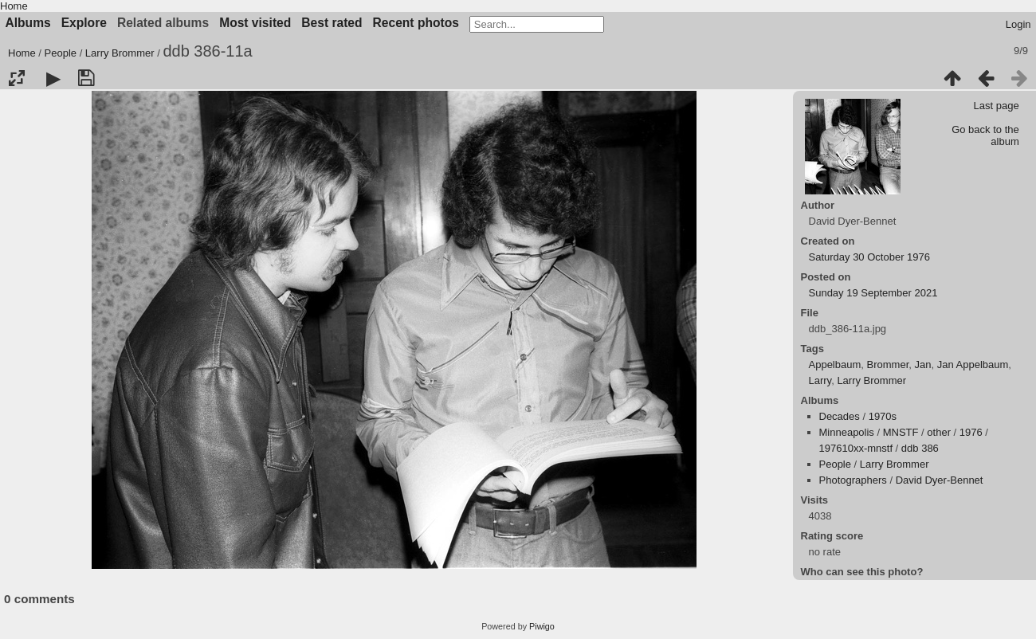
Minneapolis (846, 432)
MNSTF (901, 432)
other (939, 432)
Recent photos (416, 22)
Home (14, 6)
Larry (820, 380)
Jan (922, 364)
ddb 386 (920, 448)
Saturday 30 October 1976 (870, 257)
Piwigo (542, 626)
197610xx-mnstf (856, 448)
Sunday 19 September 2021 (873, 293)
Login (1018, 24)
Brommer (888, 364)
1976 (971, 432)
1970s (883, 416)
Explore (84, 22)
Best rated (331, 22)
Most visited (255, 22)
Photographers (853, 480)
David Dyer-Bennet (939, 480)
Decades (839, 416)
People (61, 53)
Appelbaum (835, 364)
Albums (28, 22)
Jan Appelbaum (973, 364)
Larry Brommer (120, 53)
